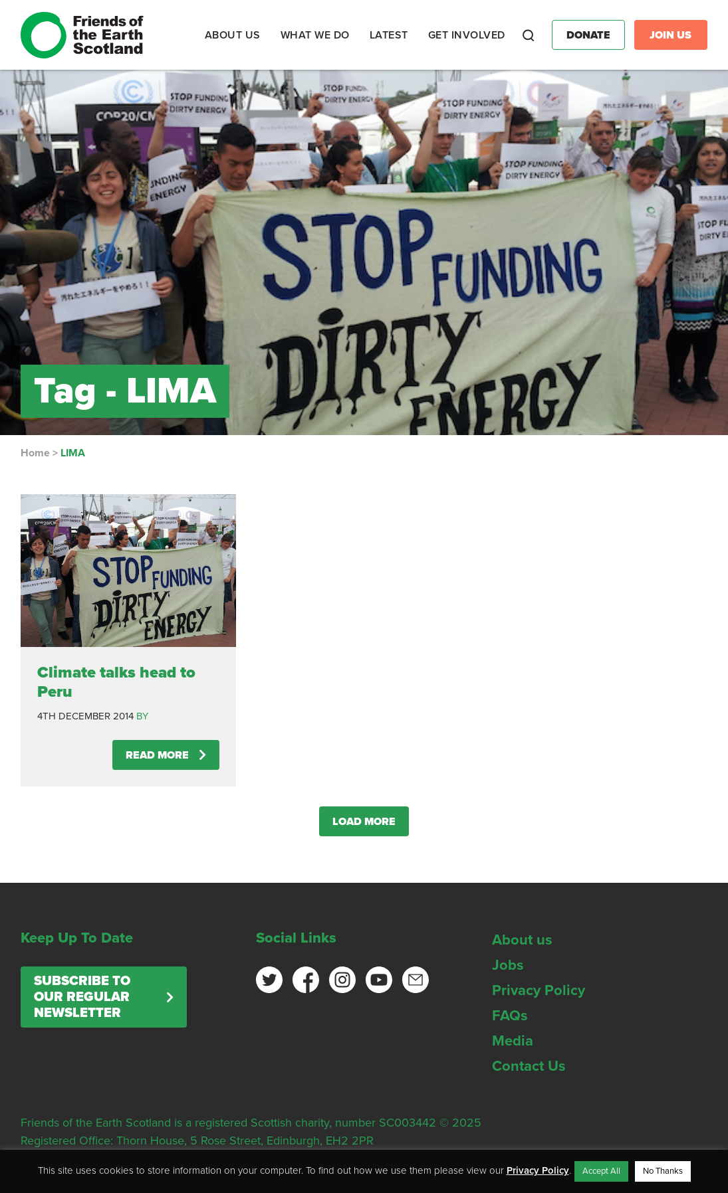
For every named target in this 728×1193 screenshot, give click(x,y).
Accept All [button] (601, 1171)
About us (522, 940)
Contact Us (529, 1066)
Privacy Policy (538, 990)
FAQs (510, 1015)
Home (35, 453)
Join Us (670, 35)
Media (512, 1041)
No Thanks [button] (663, 1171)
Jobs (508, 965)
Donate (588, 35)
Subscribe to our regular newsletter (82, 997)
